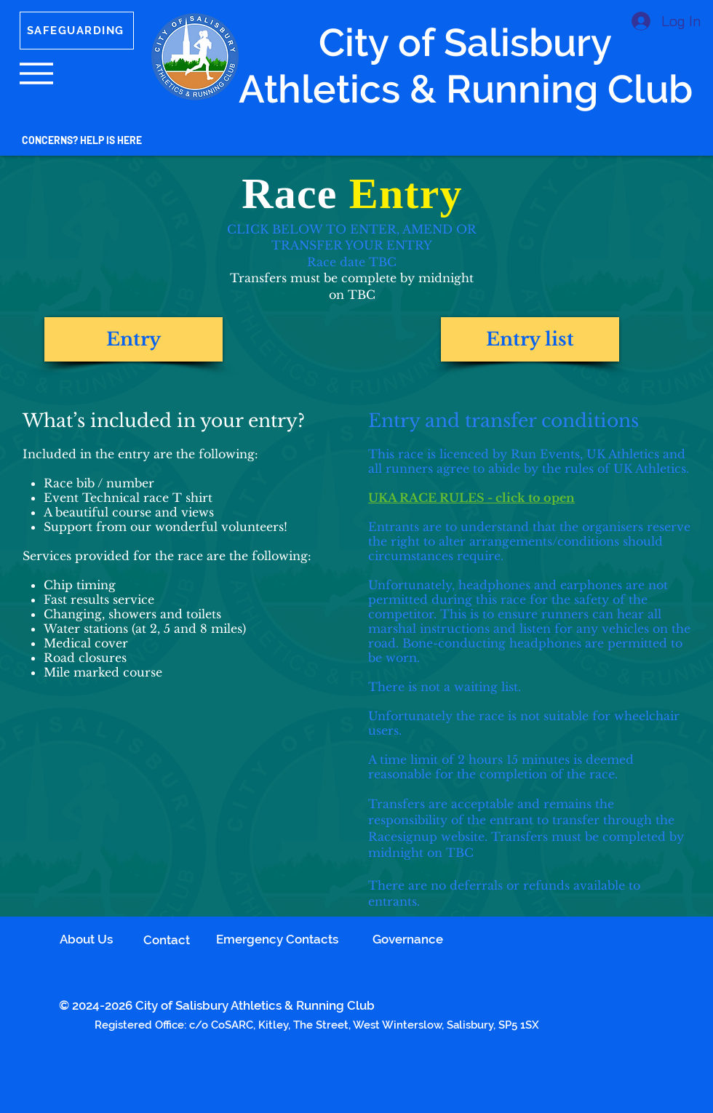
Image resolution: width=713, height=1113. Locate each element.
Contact (166, 940)
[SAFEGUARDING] (77, 30)
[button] (36, 73)
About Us (86, 939)
